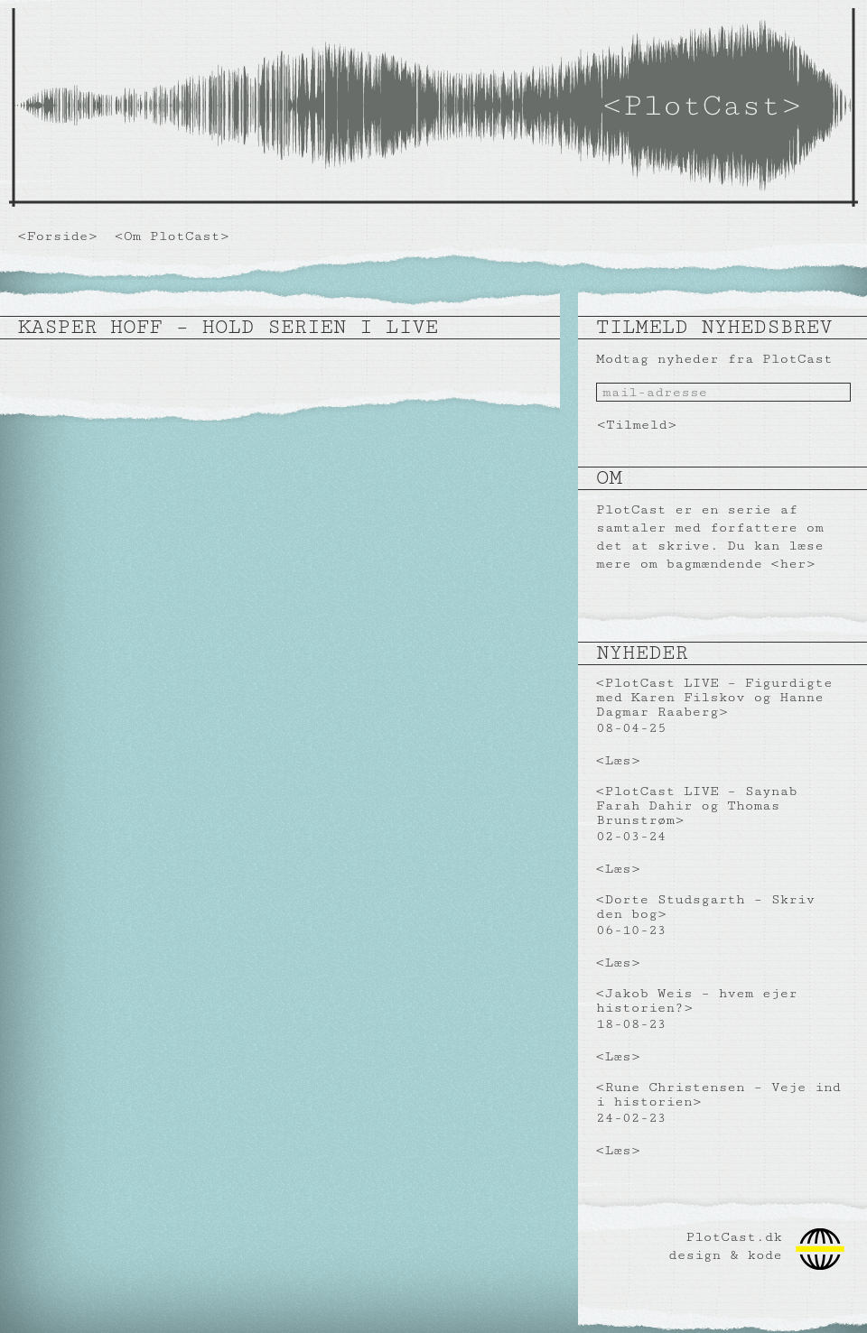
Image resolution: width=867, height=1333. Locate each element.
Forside (58, 236)
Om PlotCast (172, 236)
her (792, 563)
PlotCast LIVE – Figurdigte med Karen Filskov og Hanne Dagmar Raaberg (714, 697)
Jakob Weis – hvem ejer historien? (696, 1000)
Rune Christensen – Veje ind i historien (718, 1094)
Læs (618, 760)
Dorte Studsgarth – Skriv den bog (705, 906)
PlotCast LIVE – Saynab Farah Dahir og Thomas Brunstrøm (696, 805)
